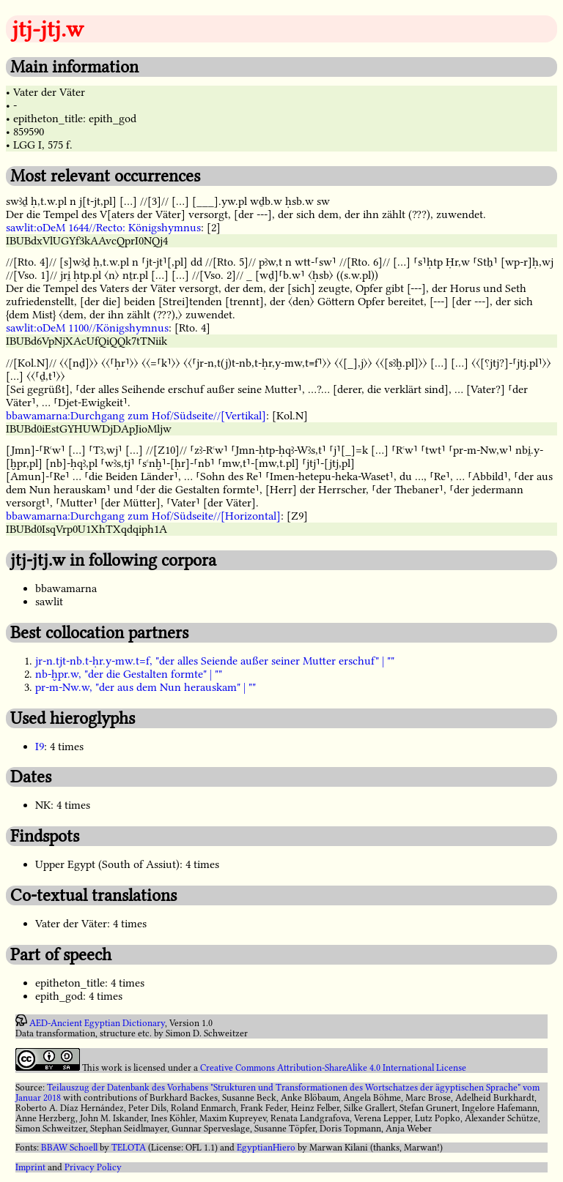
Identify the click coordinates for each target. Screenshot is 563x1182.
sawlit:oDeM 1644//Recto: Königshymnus (103, 227)
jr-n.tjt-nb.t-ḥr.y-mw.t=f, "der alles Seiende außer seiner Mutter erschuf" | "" (214, 660)
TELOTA (128, 1147)
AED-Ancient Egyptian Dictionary (97, 1023)
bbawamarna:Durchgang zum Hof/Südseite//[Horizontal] (143, 516)
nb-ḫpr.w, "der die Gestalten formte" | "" (128, 674)
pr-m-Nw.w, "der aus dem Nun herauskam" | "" (145, 687)
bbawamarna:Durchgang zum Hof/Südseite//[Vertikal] (136, 415)
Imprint (30, 1167)
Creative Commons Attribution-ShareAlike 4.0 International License (333, 1068)
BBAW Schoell (69, 1147)
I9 (39, 746)
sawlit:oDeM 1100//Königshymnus (87, 327)
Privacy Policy (93, 1167)
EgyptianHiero (266, 1147)
